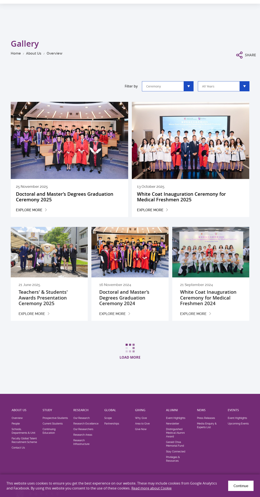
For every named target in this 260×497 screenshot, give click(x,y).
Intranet (248, 5)
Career (216, 5)
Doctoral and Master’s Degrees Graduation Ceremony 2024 (139, 298)
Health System (196, 5)
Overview (54, 53)
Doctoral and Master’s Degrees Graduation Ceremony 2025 (64, 197)
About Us (33, 53)
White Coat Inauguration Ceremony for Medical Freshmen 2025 (181, 197)
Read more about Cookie (151, 488)
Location (231, 5)
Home (16, 53)
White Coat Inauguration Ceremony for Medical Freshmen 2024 (222, 298)
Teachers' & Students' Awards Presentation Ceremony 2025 (57, 298)
